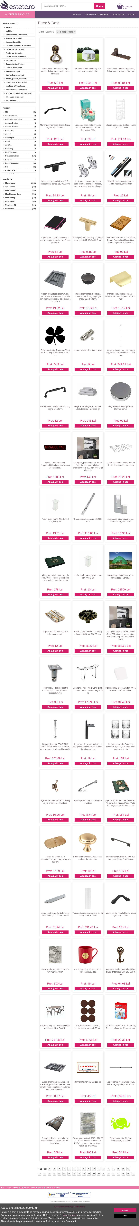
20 (49, 1174)
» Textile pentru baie (12, 53)
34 (118, 1174)
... (133, 1174)
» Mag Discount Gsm (11, 194)
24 (69, 1174)
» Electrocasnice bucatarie (14, 90)
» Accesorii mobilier (11, 42)
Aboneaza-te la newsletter (97, 14)
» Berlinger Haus (9, 152)
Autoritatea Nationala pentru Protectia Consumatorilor (70, 1202)
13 (108, 1169)
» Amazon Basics (10, 123)
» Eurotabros (8, 209)
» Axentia (6, 145)
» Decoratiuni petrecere (13, 64)
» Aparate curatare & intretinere (16, 93)
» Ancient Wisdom (10, 127)
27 (84, 1174)
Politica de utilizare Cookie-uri (61, 1221)
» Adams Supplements (12, 119)
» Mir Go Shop (8, 198)
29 (94, 1174)
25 (74, 1174)
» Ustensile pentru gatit (13, 75)
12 (103, 1169)
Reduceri (77, 14)
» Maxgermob (8, 183)
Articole (15, 1187)
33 (113, 1174)
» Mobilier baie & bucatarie (14, 35)
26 (79, 1174)
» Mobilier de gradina (12, 38)
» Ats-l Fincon (8, 187)
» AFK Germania (9, 116)
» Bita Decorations (10, 156)
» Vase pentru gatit (11, 71)
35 (123, 1174)
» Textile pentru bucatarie (14, 57)
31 (104, 1174)
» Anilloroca (8, 130)
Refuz (125, 1216)
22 (59, 1174)
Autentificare (119, 14)
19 (44, 1174)
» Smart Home (9, 100)
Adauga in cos (55, 88)
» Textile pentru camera (13, 49)
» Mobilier (7, 31)
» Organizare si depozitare (14, 82)
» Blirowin (7, 160)
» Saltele (7, 27)
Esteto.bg (57, 1187)
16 (123, 1169)
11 (98, 1169)
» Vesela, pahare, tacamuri (14, 79)
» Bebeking (7, 149)
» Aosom (6, 134)
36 (128, 1174)
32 (108, 1174)
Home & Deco (10, 23)
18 (40, 1174)
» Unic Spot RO (9, 205)
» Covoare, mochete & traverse (16, 46)
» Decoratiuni (9, 60)
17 (128, 1169)
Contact (131, 14)
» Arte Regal (8, 138)
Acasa (9, 1187)
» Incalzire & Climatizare (13, 86)
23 (64, 1174)
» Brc (5, 167)
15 (118, 1169)
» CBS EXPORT (9, 171)
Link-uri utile (25, 1187)
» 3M (5, 112)
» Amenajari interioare (12, 97)
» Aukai (6, 141)
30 (99, 1174)
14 (113, 1169)
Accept (125, 1210)
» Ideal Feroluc (9, 190)
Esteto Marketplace (37, 1187)
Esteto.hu (48, 1187)
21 (54, 1174)
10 (94, 1169)
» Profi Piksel (8, 201)
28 (89, 1174)
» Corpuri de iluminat (12, 68)
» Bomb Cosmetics (10, 163)
